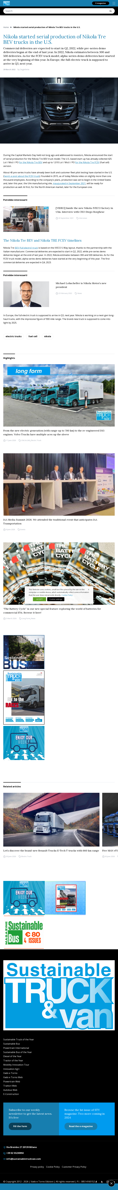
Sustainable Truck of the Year (18, 1039)
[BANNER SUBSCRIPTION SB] (24, 932)
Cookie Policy (53, 1166)
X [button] (88, 589)
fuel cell (32, 336)
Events (22, 529)
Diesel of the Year (12, 1056)
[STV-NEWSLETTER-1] (59, 743)
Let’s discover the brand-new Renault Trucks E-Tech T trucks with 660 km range (51, 850)
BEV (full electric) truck (26, 247)
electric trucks (14, 336)
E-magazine (100, 3)
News (80, 293)
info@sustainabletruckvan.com (22, 1158)
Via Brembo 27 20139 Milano (20, 1147)
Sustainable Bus (11, 1043)
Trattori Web (10, 1085)
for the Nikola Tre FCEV (87, 162)
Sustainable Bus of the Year (17, 1052)
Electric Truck (36, 440)
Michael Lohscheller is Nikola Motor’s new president (81, 285)
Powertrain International (16, 1047)
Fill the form (20, 1126)
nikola (47, 336)
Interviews (83, 218)
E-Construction (11, 1094)
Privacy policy (37, 1166)
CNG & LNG (25, 440)
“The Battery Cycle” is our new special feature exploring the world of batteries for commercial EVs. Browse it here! (52, 610)
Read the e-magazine (81, 1126)
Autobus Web (10, 1089)
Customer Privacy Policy (74, 1166)
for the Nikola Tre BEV (30, 162)
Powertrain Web (11, 1081)
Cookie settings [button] (55, 599)
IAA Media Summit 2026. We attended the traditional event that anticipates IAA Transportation (50, 521)
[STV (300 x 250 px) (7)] (65, 898)
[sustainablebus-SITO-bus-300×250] (59, 652)
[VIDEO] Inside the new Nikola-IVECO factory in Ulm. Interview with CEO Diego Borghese (84, 209)
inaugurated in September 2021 (69, 183)
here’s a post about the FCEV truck (22, 176)
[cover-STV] (59, 698)
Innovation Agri (11, 1068)
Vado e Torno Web (13, 1077)
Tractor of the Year (13, 1060)
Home (6, 27)
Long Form (26, 618)
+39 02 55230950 (13, 1153)
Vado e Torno (10, 1073)
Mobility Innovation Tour (16, 1064)
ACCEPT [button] (39, 599)
